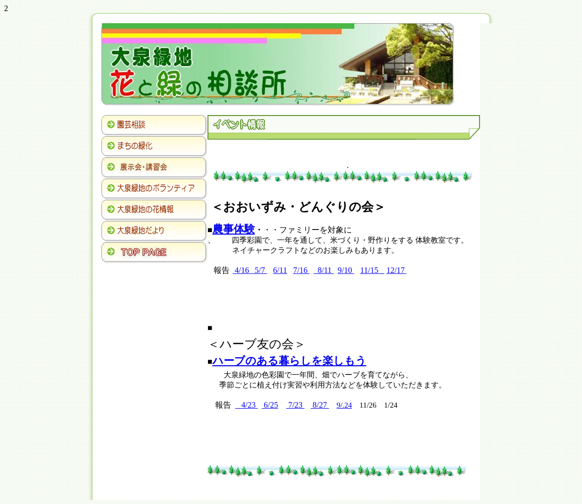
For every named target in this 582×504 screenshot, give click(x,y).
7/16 (301, 270)
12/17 (395, 270)
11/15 (372, 270)
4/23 (246, 405)
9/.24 (344, 405)
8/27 (319, 405)
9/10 (346, 270)
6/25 (269, 405)
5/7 (259, 270)
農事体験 (234, 229)
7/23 (295, 405)
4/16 (241, 270)
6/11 (280, 270)
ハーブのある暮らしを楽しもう (289, 361)
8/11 (323, 270)
